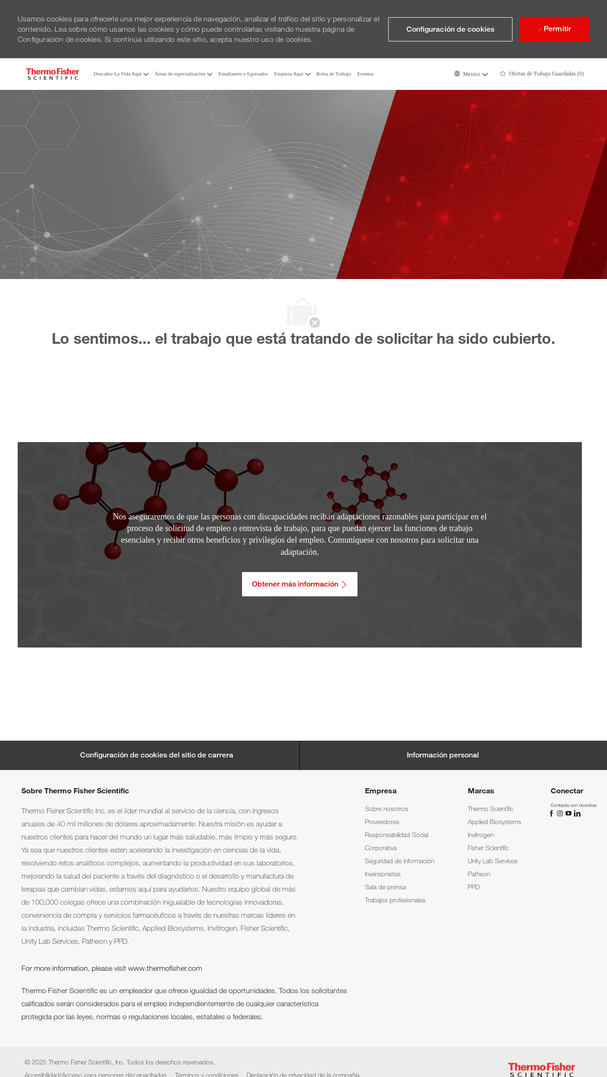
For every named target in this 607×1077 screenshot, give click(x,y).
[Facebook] (552, 813)
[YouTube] (569, 813)
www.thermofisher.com (165, 968)
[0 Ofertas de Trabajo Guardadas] (542, 74)
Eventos (365, 73)
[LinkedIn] (576, 813)
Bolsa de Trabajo (334, 73)
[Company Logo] (53, 74)
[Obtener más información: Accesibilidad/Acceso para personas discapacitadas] (299, 584)
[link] (386, 808)
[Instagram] (561, 813)
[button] (470, 74)
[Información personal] (443, 755)
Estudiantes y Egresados (243, 73)
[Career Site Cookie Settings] (157, 755)
